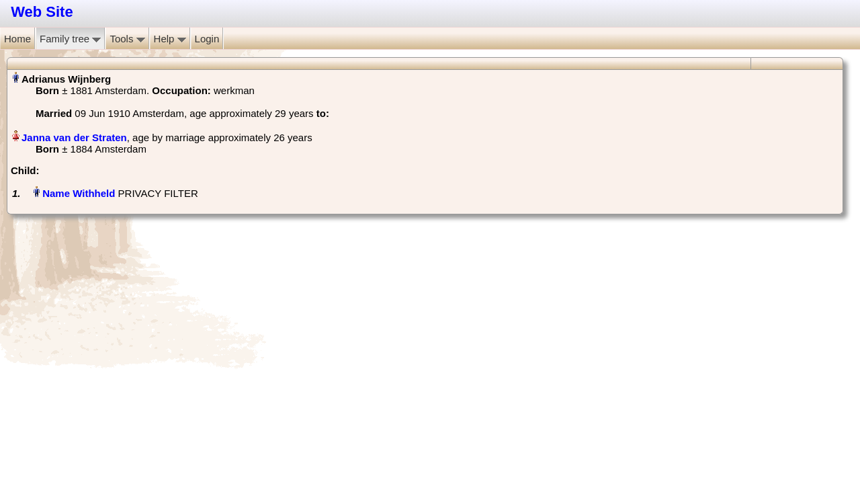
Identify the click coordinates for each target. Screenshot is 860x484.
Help (170, 38)
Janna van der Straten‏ (74, 137)
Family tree (70, 38)
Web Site (42, 11)
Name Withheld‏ (78, 193)
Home (17, 38)
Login (207, 38)
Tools (127, 38)
